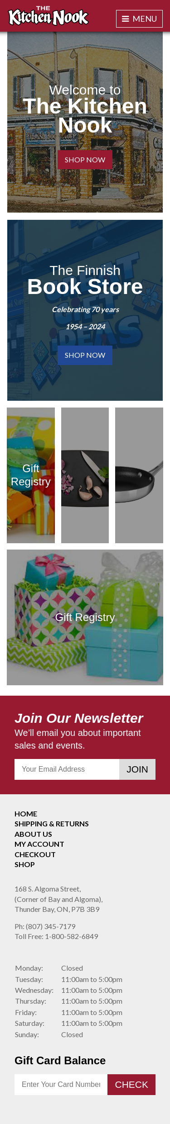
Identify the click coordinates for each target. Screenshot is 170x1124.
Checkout (35, 854)
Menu (139, 19)
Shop (25, 864)
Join (137, 769)
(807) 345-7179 (45, 926)
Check (131, 1084)
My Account (39, 843)
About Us (33, 834)
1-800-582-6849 (56, 936)
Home (26, 813)
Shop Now (85, 159)
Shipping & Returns (52, 823)
